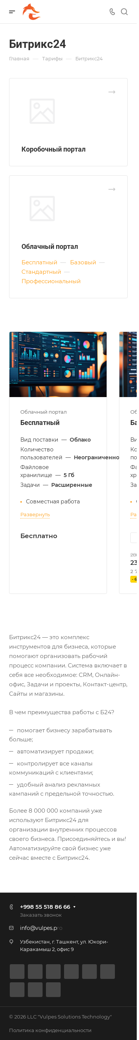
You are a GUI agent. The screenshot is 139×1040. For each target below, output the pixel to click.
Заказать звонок (41, 915)
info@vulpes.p (38, 928)
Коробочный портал (53, 149)
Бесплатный (40, 422)
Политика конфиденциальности (50, 1030)
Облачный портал (49, 246)
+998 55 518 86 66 (45, 906)
